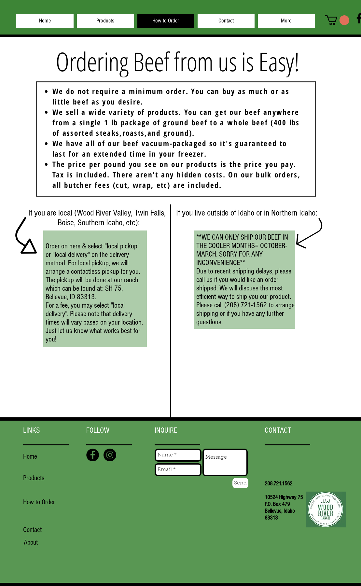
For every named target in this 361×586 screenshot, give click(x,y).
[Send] (240, 483)
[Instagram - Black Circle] (110, 455)
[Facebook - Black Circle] (92, 455)
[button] (337, 20)
